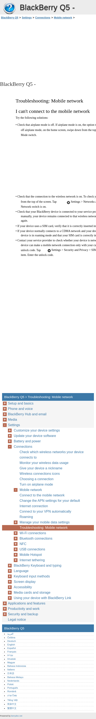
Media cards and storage (32, 592)
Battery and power (27, 441)
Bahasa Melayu (15, 677)
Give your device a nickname (41, 468)
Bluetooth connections (36, 538)
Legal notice (17, 619)
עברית (10, 655)
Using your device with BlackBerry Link (42, 598)
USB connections (32, 549)
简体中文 (11, 704)
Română (11, 691)
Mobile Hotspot (31, 554)
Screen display (25, 581)
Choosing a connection (37, 479)
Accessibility (23, 587)
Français (11, 651)
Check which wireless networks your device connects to (52, 454)
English (11, 644)
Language (21, 571)
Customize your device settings (37, 430)
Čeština (11, 637)
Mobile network (63, 17)
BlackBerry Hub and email (27, 414)
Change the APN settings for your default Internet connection (50, 503)
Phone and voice (20, 409)
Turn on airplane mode (36, 484)
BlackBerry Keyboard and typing (37, 565)
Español (11, 648)
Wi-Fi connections (33, 533)
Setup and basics (21, 403)
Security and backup (23, 614)
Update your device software (35, 436)
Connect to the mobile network (42, 495)
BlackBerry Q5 (9, 8)
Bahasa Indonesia (16, 666)
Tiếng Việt (12, 700)
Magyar (11, 662)
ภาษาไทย (12, 695)
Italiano (11, 669)
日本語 (10, 673)
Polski (10, 684)
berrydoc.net (16, 716)
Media (12, 419)
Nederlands (13, 681)
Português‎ (12, 688)
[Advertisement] (48, 50)
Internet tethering (32, 560)
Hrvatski (11, 659)
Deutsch (11, 641)
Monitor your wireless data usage (44, 463)
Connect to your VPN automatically (45, 511)
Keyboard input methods (32, 576)
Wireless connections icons (40, 473)
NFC (23, 544)
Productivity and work (24, 608)
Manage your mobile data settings (45, 522)
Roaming (26, 517)
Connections (42, 17)
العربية (10, 634)
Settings (27, 17)
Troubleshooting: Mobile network (44, 527)
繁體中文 (11, 708)
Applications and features (26, 603)
